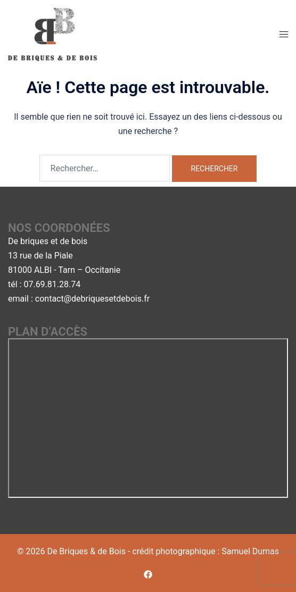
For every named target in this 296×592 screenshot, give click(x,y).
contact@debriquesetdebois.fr (92, 299)
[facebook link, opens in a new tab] (148, 574)
